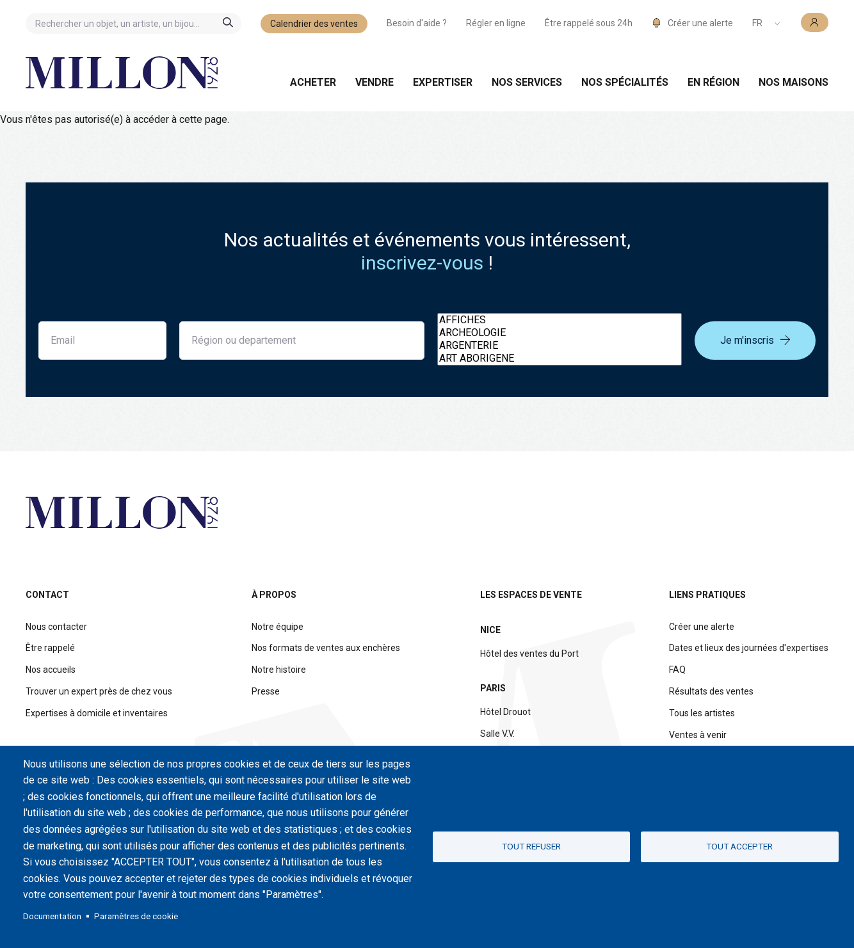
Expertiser (442, 82)
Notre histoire (279, 669)
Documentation (52, 916)
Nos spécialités (624, 82)
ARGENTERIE (560, 345)
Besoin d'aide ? (417, 23)
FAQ (677, 669)
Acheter (313, 82)
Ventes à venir (698, 735)
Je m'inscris (755, 340)
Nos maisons (793, 82)
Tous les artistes (702, 713)
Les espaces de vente (531, 595)
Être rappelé (50, 648)
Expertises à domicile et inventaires (97, 713)
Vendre (374, 82)
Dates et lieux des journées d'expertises (748, 648)
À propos (274, 595)
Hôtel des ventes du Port (529, 653)
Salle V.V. (497, 733)
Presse (266, 691)
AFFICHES (560, 320)
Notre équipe (277, 627)
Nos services (527, 82)
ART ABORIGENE (560, 358)
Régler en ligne (496, 23)
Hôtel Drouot (505, 712)
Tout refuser (531, 846)
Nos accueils (51, 669)
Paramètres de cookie (136, 916)
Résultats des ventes (711, 691)
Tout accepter (739, 846)
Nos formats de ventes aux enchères (326, 648)
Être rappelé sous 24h (588, 23)
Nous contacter (56, 627)
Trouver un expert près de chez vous (99, 691)
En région (713, 82)
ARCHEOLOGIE (560, 332)
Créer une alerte (701, 627)
